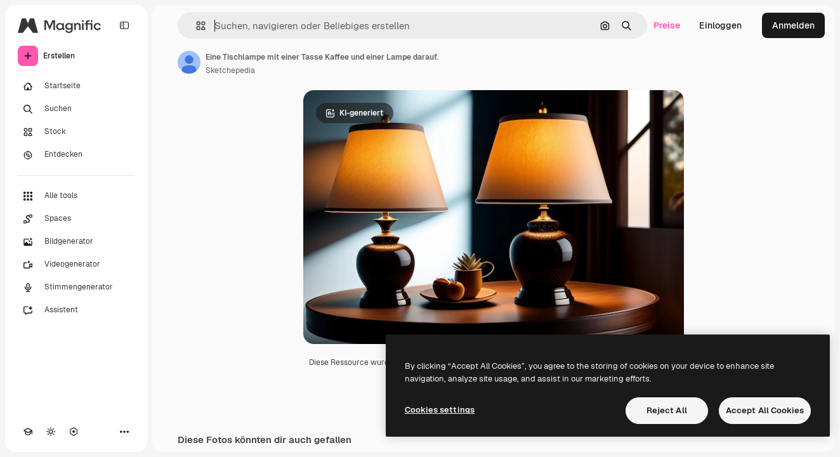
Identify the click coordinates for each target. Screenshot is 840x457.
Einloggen (720, 25)
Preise (666, 25)
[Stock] (76, 132)
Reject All (666, 410)
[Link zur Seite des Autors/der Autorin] (189, 62)
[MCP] (73, 431)
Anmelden (793, 25)
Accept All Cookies (765, 410)
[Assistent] (76, 310)
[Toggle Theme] (51, 431)
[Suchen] (76, 109)
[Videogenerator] (76, 265)
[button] (195, 25)
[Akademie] (28, 431)
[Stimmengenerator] (76, 287)
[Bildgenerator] (76, 242)
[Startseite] (76, 86)
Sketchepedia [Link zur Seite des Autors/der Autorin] (230, 70)
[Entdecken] (76, 155)
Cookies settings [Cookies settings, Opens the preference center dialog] (440, 409)
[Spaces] (76, 219)
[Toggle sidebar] (124, 25)
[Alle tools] (76, 196)
